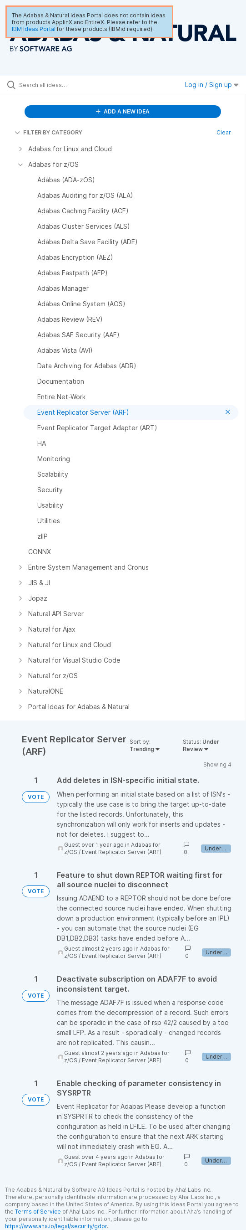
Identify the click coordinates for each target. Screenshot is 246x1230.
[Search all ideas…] (70, 84)
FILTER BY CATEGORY (48, 132)
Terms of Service (38, 1211)
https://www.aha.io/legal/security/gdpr (56, 1226)
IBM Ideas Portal (33, 29)
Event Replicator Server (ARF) (121, 852)
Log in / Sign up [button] (212, 84)
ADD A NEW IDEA (123, 111)
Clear (223, 132)
